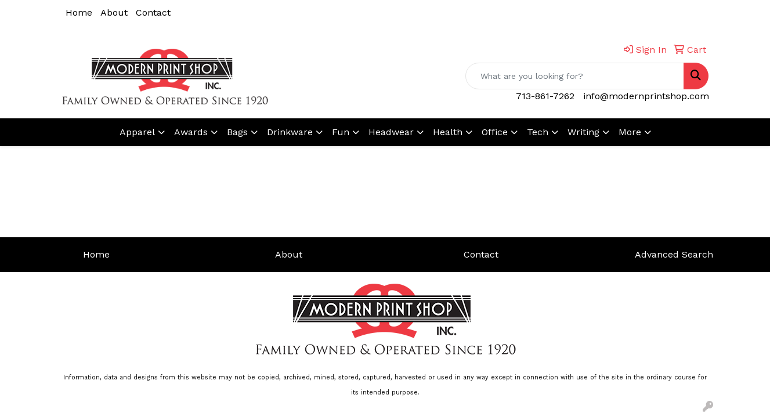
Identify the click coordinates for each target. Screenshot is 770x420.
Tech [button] (537, 131)
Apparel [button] (137, 131)
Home (79, 12)
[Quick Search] (574, 76)
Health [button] (447, 131)
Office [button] (495, 131)
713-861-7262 (545, 96)
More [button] (630, 131)
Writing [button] (583, 131)
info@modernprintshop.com (646, 96)
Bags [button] (237, 131)
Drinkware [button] (290, 131)
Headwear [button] (391, 131)
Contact (153, 12)
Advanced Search (674, 254)
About (114, 12)
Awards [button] (191, 131)
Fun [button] (340, 131)
